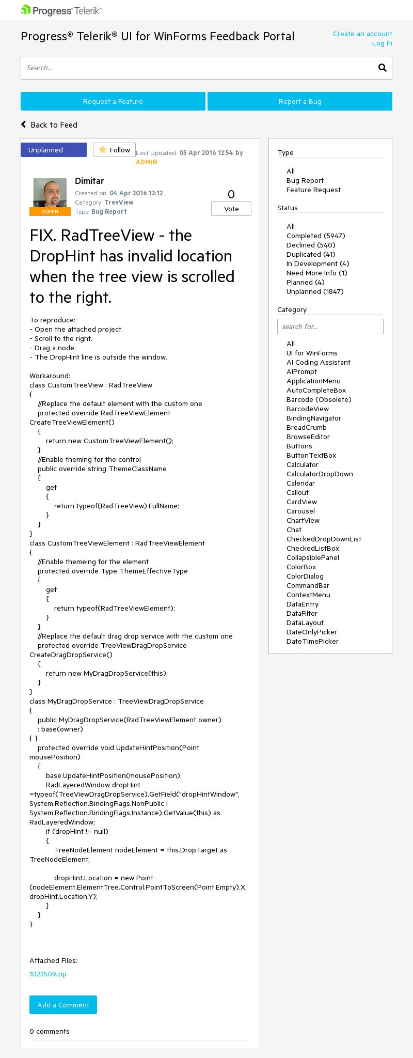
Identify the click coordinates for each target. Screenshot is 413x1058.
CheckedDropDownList (324, 538)
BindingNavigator (314, 418)
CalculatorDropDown (320, 473)
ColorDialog (305, 576)
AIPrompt (302, 371)
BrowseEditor (308, 436)
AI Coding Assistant (319, 362)
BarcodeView (308, 408)
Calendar (301, 483)
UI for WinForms (312, 352)
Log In (382, 43)
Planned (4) (306, 282)
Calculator (303, 464)
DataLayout (305, 622)
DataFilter (302, 613)
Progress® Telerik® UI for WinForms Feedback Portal (158, 35)
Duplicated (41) (311, 254)
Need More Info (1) (317, 272)
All (291, 171)
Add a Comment (63, 1004)
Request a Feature (113, 101)
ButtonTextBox (311, 455)
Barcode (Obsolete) (319, 399)
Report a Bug (300, 101)
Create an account (362, 33)
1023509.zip (48, 973)
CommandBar (308, 585)
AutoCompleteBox (316, 390)
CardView (302, 501)
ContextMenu (308, 594)
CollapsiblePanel (313, 557)
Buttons (299, 445)
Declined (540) (311, 245)
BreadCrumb (307, 427)
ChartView (303, 520)
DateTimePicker (313, 641)
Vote (231, 208)
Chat (294, 529)
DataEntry (303, 604)
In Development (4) (318, 263)
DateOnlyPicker (312, 631)
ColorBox (301, 566)
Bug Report (305, 180)
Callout (298, 492)
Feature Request (314, 189)
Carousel (301, 511)
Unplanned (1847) (315, 291)
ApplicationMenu (314, 380)
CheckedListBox (313, 548)
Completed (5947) (316, 235)
